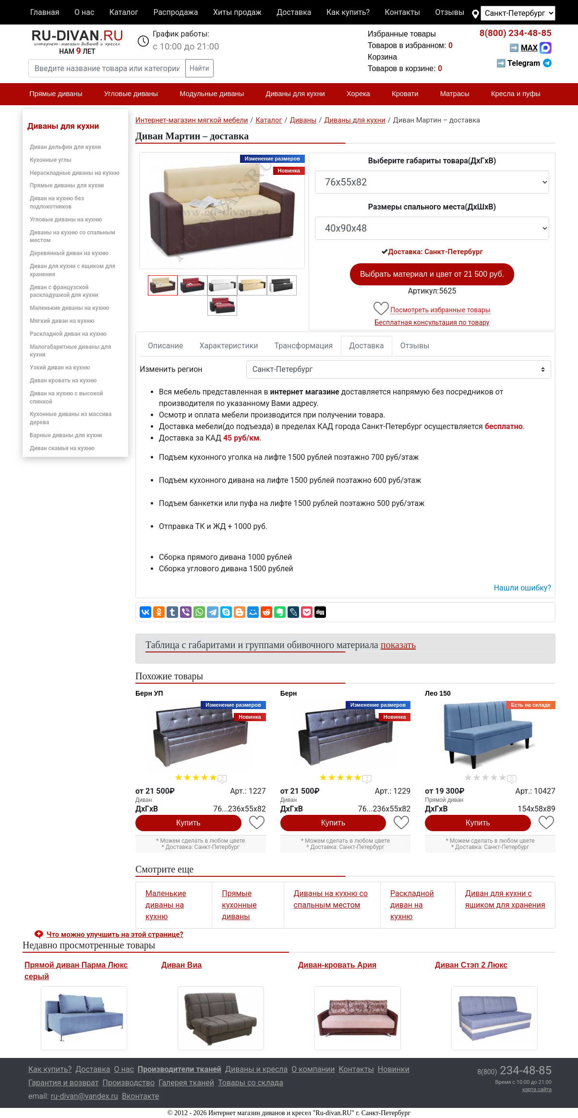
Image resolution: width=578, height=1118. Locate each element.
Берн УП (149, 693)
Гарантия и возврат (63, 1082)
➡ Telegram (524, 63)
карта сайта (537, 1089)
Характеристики (229, 345)
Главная (45, 12)
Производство (129, 1082)
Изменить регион (171, 369)
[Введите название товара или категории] (107, 68)
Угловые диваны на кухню (66, 219)
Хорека (362, 94)
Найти (199, 68)
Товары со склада (250, 1082)
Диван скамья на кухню (62, 448)
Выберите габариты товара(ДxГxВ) (432, 160)
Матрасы (459, 94)
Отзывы (450, 12)
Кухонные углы (51, 160)
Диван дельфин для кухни (65, 147)
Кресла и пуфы (520, 94)
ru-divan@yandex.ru (84, 1096)
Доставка (294, 12)
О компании (313, 1069)
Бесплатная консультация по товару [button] (432, 322)
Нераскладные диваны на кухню (75, 173)
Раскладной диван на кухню (68, 334)
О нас (84, 12)
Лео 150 (437, 693)
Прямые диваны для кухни (67, 185)
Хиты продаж (237, 12)
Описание (165, 345)
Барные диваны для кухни (66, 435)
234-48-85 (516, 33)
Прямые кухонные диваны (239, 905)
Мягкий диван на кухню (62, 321)
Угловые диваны (135, 94)
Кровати (409, 94)
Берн (288, 693)
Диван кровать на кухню (63, 380)
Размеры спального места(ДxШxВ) (432, 206)
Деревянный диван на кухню (69, 253)
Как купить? (348, 12)
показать (398, 644)
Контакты (402, 12)
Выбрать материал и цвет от (432, 274)
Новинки (393, 1069)
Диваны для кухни (299, 94)
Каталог (123, 12)
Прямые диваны (59, 94)
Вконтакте (140, 1096)
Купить (188, 823)
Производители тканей (179, 1069)
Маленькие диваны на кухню (69, 308)
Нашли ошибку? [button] (522, 587)
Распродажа (175, 12)
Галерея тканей (186, 1082)
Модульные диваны (216, 94)
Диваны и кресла (256, 1069)
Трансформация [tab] (304, 345)
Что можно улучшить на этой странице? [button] (115, 934)
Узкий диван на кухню (60, 367)
